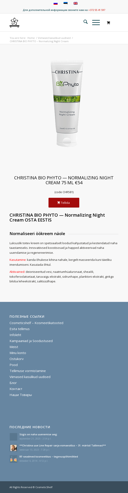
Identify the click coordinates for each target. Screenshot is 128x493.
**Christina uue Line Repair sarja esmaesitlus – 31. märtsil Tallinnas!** (62, 445)
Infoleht (15, 335)
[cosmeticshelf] (15, 22)
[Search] (83, 22)
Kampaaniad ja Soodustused (31, 341)
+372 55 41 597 (96, 10)
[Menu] (94, 22)
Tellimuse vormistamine (28, 370)
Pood (14, 364)
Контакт (16, 388)
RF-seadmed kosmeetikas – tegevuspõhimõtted (48, 456)
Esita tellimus (20, 329)
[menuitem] (83, 22)
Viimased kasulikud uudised (30, 376)
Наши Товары (21, 394)
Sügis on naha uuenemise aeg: (38, 434)
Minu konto (18, 352)
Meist (14, 347)
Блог (13, 382)
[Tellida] (63, 203)
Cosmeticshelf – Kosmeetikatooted (36, 323)
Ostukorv (17, 358)
